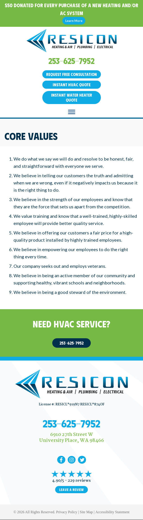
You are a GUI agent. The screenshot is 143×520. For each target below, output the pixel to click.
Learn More (73, 21)
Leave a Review (71, 490)
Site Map (86, 512)
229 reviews (79, 481)
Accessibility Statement (112, 512)
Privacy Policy (66, 512)
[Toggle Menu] (71, 112)
